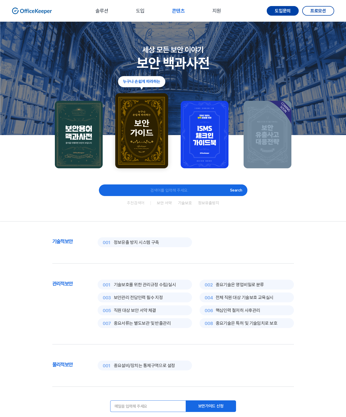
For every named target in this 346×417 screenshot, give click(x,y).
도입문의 (283, 10)
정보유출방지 (208, 203)
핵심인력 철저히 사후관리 (238, 310)
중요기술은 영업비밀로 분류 (240, 284)
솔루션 (101, 11)
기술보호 (185, 203)
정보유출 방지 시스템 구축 (136, 242)
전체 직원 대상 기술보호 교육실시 (245, 297)
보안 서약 (164, 203)
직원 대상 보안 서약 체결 (135, 310)
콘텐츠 (178, 11)
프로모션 (318, 10)
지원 (216, 11)
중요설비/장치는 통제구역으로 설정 (144, 365)
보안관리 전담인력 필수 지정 (138, 297)
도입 (140, 11)
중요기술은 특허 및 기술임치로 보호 (247, 323)
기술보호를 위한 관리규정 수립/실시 (145, 284)
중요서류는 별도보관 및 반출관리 (142, 323)
